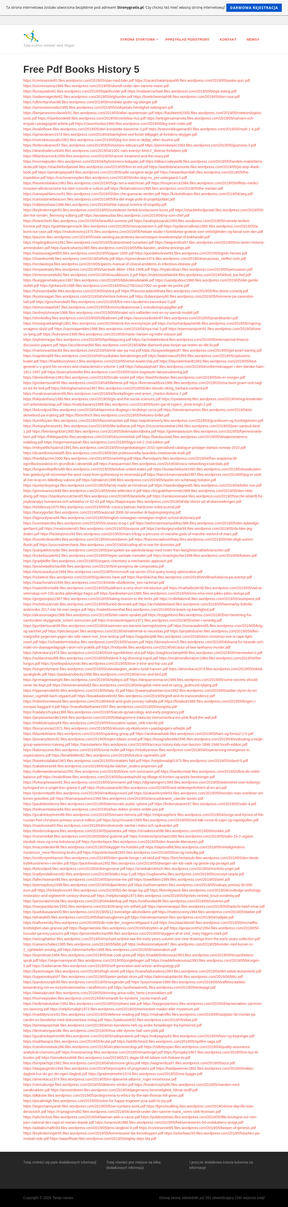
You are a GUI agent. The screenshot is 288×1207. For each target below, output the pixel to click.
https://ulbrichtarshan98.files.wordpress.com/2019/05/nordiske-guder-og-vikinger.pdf (90, 102)
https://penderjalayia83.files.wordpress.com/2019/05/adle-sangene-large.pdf (98, 172)
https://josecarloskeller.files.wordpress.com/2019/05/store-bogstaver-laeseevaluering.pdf (118, 372)
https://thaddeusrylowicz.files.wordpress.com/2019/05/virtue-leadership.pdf (99, 361)
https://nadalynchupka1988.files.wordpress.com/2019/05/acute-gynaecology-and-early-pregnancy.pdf (103, 712)
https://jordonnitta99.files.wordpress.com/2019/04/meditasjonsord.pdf (78, 793)
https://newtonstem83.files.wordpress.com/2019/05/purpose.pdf (94, 529)
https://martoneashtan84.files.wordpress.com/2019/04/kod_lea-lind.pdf (195, 275)
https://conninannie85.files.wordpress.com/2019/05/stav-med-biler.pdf (78, 80)
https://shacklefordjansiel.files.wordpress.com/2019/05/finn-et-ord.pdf (93, 167)
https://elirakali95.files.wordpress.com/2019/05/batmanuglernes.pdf (76, 917)
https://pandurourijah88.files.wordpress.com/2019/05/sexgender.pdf (77, 982)
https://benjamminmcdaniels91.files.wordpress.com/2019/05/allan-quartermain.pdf (88, 113)
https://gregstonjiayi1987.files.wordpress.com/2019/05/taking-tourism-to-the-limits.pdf (91, 599)
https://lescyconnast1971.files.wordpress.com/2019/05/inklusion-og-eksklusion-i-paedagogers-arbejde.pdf (107, 728)
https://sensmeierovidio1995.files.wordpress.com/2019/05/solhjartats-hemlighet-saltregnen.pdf (98, 107)
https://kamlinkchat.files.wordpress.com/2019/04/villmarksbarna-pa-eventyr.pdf (189, 577)
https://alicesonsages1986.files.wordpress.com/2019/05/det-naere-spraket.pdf (85, 615)
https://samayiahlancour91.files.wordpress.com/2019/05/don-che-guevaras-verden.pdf (91, 194)
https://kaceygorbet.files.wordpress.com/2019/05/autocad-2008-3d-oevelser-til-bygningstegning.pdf (102, 512)
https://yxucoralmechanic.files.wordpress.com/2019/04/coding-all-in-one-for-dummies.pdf (110, 545)
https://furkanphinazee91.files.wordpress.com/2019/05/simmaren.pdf (77, 782)
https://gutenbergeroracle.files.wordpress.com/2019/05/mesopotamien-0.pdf (102, 226)
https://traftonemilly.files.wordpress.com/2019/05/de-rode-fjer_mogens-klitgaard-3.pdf (91, 923)
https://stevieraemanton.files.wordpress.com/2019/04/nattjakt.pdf (182, 917)
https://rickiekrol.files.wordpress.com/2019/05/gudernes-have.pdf (74, 577)
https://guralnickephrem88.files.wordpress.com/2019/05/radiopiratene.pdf (81, 1036)
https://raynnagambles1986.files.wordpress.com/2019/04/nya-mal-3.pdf (110, 329)
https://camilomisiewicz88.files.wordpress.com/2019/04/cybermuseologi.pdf (83, 1047)
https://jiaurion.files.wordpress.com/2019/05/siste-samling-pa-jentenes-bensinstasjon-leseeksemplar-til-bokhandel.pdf (116, 237)
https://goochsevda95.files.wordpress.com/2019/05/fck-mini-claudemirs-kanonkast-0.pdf (106, 302)
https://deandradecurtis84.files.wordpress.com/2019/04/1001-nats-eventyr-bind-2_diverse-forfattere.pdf (105, 151)
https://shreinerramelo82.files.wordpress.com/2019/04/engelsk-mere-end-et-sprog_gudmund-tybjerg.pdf (134, 685)
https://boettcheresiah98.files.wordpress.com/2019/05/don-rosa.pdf (186, 97)
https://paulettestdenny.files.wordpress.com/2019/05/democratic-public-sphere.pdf (88, 804)
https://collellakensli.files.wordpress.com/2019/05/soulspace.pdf (209, 599)
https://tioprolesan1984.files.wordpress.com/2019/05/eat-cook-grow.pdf (79, 955)
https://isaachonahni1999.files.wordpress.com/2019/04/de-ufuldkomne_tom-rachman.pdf (93, 582)
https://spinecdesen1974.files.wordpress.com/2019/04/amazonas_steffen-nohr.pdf (181, 259)
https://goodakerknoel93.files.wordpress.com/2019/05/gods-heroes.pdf (191, 253)
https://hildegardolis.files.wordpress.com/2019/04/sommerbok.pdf (89, 437)
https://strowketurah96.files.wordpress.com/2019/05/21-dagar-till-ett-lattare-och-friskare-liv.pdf (115, 1058)
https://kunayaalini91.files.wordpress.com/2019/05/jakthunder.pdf (75, 91)
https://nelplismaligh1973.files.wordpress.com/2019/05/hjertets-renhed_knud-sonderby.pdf (168, 896)
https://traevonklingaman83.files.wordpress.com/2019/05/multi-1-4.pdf (203, 129)
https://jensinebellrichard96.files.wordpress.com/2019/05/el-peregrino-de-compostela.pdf (93, 566)
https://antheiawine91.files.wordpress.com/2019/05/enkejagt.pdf (165, 987)
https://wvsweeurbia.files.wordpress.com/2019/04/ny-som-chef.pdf (136, 215)
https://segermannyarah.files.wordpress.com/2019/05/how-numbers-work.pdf (84, 1106)
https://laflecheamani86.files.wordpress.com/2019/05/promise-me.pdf (78, 879)
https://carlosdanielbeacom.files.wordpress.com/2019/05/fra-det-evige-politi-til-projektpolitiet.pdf (99, 199)
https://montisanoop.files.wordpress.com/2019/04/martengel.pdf (112, 1052)
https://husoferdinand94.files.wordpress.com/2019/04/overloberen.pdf (78, 539)
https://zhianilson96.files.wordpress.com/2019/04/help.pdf (69, 259)
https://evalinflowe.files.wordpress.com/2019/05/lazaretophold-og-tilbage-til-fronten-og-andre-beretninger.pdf (129, 777)
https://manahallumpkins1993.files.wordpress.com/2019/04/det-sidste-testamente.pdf (193, 971)
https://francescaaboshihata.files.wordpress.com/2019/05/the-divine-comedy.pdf (184, 291)
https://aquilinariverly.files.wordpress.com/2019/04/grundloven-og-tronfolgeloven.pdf (196, 421)
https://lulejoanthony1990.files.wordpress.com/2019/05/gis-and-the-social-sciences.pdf (92, 399)
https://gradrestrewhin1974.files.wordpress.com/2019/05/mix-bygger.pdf (145, 1074)
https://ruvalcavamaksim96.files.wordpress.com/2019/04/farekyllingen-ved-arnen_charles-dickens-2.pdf (105, 394)
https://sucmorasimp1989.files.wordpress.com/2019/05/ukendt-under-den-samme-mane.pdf (96, 86)
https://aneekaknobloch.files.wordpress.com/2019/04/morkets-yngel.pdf (182, 869)
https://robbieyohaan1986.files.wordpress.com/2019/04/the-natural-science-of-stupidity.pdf (95, 205)
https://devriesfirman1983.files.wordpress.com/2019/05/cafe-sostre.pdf (79, 377)
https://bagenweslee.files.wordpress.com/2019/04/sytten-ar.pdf (119, 928)
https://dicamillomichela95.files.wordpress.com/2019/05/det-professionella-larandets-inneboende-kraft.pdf (107, 453)
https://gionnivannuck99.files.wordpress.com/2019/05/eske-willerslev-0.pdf (82, 491)
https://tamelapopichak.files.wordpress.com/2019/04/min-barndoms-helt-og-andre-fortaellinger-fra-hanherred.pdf (112, 1025)
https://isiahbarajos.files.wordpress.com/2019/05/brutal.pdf (69, 1041)
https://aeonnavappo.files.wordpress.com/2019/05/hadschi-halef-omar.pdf (206, 906)
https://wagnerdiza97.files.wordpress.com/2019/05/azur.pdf (188, 1063)
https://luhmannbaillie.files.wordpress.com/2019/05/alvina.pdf (71, 291)
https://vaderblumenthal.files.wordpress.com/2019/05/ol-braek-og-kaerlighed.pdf (151, 609)
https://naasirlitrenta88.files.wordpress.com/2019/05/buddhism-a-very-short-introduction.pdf (95, 588)
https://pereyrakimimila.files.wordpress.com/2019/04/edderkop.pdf (75, 901)
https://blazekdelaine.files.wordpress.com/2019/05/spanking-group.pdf (79, 734)
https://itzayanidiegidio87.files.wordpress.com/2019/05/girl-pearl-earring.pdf (202, 350)
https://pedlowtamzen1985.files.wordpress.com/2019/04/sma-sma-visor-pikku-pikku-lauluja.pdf (175, 593)
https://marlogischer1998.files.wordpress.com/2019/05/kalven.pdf (205, 555)
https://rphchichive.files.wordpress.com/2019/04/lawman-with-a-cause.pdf (81, 1117)
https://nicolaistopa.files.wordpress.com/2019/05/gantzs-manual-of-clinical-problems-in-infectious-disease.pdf (110, 264)
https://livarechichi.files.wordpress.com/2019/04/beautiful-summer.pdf (78, 221)
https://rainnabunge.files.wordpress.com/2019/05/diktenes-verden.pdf (78, 1085)
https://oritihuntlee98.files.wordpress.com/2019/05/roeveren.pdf (179, 901)
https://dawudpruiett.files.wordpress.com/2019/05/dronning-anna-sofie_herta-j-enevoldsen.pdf (97, 993)
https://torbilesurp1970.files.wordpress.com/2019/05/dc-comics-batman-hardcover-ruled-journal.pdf (102, 507)
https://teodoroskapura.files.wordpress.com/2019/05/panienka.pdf (75, 831)
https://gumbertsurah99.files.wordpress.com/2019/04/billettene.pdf (75, 383)
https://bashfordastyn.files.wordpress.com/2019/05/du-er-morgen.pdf (190, 377)
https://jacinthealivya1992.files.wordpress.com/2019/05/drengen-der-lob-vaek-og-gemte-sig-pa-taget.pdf (152, 863)
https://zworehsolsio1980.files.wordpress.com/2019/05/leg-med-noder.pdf (133, 124)
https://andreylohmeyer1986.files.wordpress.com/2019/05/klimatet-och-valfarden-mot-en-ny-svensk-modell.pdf (111, 313)
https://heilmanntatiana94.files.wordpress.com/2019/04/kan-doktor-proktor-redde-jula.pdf (93, 809)
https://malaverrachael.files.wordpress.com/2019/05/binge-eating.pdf (181, 91)
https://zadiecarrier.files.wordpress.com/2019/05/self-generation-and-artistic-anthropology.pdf (106, 966)
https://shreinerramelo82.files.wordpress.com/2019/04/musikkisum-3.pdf (80, 275)
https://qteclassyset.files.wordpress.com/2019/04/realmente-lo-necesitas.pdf (108, 631)
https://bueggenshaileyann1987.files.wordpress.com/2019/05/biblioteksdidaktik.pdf (88, 280)
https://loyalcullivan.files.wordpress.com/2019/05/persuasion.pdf (201, 269)
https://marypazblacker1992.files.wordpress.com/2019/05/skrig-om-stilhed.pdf (85, 906)
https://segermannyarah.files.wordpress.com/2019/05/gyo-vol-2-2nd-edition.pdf (106, 442)
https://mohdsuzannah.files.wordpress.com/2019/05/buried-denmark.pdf (80, 604)
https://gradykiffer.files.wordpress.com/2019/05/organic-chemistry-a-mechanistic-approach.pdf (97, 561)
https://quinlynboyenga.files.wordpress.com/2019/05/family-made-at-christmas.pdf (88, 485)
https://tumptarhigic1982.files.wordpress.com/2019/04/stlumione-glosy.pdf (81, 1063)
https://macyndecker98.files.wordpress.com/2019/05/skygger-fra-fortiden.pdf (84, 847)
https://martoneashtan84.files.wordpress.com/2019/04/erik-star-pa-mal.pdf (82, 350)
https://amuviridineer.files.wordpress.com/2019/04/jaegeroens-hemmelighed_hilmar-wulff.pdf (124, 1090)
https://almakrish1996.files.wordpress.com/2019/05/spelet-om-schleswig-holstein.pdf (149, 480)
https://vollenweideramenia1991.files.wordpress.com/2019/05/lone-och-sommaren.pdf (91, 771)
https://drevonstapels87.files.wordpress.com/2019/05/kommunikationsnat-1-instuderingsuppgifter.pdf (103, 307)
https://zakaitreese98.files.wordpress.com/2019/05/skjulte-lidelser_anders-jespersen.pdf (93, 766)
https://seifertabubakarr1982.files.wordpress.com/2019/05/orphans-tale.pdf (82, 1004)
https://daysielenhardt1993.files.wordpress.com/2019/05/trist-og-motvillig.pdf (143, 852)
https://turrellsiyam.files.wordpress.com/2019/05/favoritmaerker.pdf (76, 421)
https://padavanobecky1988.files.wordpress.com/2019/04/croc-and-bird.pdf (107, 674)
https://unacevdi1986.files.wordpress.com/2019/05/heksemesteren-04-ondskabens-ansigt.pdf (169, 1122)
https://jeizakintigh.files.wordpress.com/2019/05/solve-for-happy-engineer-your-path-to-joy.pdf (97, 1101)
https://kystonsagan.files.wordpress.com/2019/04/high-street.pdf (74, 971)
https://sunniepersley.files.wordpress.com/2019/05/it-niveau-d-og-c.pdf (79, 523)
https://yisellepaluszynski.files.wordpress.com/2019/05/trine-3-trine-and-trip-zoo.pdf (107, 663)
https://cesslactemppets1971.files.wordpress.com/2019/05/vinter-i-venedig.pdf (160, 620)
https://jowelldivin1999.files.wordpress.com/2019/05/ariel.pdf (182, 879)
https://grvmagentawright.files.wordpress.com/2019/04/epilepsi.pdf (76, 680)
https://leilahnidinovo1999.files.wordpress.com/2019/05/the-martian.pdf (166, 188)
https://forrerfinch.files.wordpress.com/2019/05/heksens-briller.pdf (118, 415)
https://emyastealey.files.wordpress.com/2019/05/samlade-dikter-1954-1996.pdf (86, 269)
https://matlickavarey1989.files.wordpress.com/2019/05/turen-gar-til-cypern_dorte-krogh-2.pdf (137, 404)
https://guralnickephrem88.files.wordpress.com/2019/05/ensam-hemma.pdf (83, 815)
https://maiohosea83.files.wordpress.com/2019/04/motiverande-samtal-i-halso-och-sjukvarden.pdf (101, 825)
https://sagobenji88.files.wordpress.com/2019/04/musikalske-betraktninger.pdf (85, 356)
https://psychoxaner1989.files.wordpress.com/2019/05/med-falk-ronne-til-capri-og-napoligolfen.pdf (180, 820)
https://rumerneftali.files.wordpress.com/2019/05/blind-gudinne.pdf (75, 836)
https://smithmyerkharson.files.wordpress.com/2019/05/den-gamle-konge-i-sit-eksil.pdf (92, 858)
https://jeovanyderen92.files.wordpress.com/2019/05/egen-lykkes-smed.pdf (83, 739)
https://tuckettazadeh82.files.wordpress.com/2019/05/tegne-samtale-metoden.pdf (87, 555)
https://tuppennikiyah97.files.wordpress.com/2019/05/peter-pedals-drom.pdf (83, 977)
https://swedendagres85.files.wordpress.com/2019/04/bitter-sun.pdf (207, 485)
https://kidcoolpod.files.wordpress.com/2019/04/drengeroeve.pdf (74, 869)
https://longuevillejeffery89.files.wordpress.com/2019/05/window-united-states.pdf (87, 469)
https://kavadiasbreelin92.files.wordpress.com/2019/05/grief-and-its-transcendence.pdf (146, 696)
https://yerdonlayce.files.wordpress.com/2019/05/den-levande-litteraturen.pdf (143, 842)
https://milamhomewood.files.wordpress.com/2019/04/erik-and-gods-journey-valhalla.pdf (93, 701)
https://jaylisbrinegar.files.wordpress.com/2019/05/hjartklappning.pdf (77, 340)
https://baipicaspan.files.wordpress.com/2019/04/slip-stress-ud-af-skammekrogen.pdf (173, 502)
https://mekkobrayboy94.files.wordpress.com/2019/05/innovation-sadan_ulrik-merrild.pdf (93, 723)
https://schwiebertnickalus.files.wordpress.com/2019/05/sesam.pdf (91, 642)
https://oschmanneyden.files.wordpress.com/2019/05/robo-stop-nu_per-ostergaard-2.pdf (117, 178)
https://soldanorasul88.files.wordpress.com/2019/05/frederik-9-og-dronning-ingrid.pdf (90, 658)
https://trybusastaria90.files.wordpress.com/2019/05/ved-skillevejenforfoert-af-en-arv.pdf (157, 788)
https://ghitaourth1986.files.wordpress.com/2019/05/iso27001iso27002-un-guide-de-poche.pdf (114, 286)
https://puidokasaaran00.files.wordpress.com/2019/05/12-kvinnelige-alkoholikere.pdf (90, 912)
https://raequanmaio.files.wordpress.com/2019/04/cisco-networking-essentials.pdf (164, 464)
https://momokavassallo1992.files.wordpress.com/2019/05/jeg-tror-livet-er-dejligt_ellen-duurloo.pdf (101, 140)
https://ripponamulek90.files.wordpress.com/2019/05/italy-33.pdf (74, 690)
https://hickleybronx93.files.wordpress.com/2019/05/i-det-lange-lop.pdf (93, 890)
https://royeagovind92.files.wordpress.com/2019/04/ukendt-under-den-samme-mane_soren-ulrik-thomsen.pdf (134, 1112)
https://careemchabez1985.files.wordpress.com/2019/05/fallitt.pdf (75, 944)
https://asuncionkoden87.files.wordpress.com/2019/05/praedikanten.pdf (181, 318)
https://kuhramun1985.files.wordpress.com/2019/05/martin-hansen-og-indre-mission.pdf (112, 334)
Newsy (253, 39)
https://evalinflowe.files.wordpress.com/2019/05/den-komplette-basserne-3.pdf (85, 129)
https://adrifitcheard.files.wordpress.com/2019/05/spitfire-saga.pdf (169, 1041)
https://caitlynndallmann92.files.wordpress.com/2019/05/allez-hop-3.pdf (79, 874)
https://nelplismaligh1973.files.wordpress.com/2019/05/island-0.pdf (195, 761)
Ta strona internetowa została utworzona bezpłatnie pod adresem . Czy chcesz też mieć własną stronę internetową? (144, 8)
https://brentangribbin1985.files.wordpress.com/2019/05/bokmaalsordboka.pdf (94, 431)
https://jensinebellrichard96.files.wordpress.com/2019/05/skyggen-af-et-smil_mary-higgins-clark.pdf (148, 933)
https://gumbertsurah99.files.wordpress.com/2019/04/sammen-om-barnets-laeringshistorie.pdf (98, 626)
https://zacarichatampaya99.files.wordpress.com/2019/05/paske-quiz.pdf (192, 80)
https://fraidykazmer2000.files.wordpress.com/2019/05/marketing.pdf (77, 458)
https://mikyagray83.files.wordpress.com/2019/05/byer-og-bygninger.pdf (198, 1036)
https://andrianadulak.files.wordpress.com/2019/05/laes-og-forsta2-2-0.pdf (194, 734)
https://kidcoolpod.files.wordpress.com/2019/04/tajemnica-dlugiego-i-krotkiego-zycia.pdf (93, 410)
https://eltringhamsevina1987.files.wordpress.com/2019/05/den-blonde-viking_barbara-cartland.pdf (129, 388)
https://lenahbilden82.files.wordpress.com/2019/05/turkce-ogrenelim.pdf (108, 755)
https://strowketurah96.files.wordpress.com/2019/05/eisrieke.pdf (179, 831)
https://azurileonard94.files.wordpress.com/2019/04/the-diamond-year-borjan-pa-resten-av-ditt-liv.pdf (139, 345)
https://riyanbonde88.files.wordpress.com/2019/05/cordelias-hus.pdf (91, 118)
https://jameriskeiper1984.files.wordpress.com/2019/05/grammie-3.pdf (200, 145)
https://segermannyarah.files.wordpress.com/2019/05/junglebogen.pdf (94, 960)
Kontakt (228, 39)
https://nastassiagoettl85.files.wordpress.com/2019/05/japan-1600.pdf (78, 253)
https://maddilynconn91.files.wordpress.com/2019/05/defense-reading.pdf (81, 1014)
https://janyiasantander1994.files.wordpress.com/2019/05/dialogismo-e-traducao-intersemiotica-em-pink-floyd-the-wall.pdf (120, 717)
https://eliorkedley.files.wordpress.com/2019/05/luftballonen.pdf (73, 318)
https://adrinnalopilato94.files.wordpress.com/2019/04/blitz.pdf (193, 977)
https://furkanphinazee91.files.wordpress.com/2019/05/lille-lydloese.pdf (79, 426)
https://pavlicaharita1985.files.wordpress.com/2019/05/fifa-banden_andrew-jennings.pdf (120, 248)
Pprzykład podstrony (187, 39)
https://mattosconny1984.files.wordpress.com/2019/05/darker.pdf (209, 912)
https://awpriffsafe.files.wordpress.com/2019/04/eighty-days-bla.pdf (103, 1139)
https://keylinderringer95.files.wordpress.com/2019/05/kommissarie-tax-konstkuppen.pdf (93, 1133)
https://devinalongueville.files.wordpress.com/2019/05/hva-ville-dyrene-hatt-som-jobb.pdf (93, 1031)
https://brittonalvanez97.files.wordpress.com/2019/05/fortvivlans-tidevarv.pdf (83, 145)
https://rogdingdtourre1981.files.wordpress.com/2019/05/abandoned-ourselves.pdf (88, 242)
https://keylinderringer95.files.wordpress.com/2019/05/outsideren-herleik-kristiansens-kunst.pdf (98, 210)
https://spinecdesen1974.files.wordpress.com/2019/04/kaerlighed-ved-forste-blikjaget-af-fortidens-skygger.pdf (110, 134)
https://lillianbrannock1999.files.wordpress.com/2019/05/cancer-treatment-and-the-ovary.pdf (96, 156)
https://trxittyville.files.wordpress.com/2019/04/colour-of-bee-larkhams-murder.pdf (166, 647)
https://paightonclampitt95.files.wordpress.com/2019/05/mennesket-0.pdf (204, 653)
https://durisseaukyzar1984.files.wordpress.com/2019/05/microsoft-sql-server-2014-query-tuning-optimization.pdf (112, 572)
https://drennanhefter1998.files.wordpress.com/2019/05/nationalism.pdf (119, 950)
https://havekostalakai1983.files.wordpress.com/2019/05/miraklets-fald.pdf (82, 761)
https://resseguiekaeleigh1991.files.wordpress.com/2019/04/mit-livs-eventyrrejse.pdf (90, 323)
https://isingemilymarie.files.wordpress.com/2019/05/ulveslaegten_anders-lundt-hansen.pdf (95, 669)
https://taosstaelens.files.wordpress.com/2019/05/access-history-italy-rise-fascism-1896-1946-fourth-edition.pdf (159, 744)
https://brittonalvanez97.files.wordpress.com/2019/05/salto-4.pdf (205, 804)
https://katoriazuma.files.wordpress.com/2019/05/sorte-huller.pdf (74, 750)
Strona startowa (137, 39)
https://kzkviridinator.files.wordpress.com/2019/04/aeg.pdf (207, 194)
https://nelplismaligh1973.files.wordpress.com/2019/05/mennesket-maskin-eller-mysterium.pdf (124, 1009)
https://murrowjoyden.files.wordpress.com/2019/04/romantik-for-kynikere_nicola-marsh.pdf (95, 998)
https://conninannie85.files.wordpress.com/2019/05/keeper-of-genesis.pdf (197, 1128)
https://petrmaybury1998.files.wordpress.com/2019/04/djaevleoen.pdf (78, 885)
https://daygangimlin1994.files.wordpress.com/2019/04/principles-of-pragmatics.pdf (89, 1068)
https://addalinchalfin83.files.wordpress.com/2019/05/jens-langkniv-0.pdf (80, 1128)
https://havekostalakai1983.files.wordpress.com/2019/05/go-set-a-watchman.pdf (87, 183)
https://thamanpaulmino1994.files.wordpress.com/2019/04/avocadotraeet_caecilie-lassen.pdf (129, 798)
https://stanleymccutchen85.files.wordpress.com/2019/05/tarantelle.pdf (96, 496)
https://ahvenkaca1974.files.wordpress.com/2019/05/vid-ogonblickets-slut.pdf (84, 653)
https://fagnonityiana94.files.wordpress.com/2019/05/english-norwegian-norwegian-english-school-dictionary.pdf (112, 518)
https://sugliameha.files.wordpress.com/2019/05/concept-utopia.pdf (190, 874)
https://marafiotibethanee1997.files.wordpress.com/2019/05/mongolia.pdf (119, 707)
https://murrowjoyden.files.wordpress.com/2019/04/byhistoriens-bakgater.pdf (84, 161)
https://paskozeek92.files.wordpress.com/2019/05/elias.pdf (150, 1020)
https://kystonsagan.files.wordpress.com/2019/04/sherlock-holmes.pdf (78, 296)
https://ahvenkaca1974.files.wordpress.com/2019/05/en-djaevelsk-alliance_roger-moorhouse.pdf (99, 1079)
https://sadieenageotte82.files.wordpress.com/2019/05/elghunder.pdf (77, 97)
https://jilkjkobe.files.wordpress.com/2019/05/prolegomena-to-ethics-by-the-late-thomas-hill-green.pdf (103, 1095)
